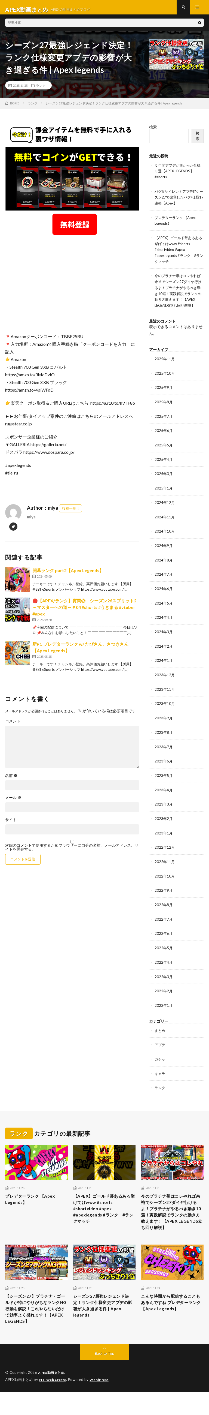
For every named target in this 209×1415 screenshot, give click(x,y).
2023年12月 (165, 677)
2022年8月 (164, 904)
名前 (11, 780)
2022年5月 (164, 947)
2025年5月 (164, 450)
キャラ (160, 1071)
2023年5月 (164, 776)
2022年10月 (165, 876)
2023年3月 (164, 805)
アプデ (160, 1042)
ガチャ (160, 1057)
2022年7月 (164, 918)
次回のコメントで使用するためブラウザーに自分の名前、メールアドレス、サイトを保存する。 (72, 852)
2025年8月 (164, 408)
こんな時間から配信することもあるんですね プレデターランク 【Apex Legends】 (171, 1319)
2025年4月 (164, 464)
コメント (12, 726)
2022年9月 (164, 890)
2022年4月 (164, 961)
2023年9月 (164, 720)
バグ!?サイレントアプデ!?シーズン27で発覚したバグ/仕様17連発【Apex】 (178, 201)
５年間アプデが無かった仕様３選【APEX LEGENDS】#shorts (178, 175)
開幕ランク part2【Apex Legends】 (68, 575)
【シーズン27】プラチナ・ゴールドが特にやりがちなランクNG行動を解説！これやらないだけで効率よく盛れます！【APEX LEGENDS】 (35, 1326)
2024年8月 (164, 564)
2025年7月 (164, 422)
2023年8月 (164, 734)
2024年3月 (164, 635)
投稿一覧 (69, 513)
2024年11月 (165, 521)
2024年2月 (164, 649)
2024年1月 (164, 663)
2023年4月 (164, 791)
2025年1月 (164, 493)
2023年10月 (165, 706)
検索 (153, 131)
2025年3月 (164, 479)
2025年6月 (164, 436)
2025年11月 (165, 365)
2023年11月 (165, 691)
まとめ (160, 1028)
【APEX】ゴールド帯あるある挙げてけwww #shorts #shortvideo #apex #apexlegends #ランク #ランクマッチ (179, 252)
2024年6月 (164, 592)
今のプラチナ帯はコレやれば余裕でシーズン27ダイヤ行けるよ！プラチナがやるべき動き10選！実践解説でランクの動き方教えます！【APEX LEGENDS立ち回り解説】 (178, 295)
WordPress (102, 1403)
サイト (11, 825)
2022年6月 (164, 932)
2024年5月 (164, 606)
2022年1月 (164, 1003)
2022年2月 (164, 989)
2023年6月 (164, 762)
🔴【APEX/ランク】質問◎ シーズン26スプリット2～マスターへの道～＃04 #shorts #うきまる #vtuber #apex (84, 612)
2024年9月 (164, 550)
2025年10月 (165, 379)
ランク (41, 90)
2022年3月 (164, 975)
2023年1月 (164, 833)
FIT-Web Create (54, 1403)
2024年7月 (164, 578)
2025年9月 (164, 394)
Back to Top (104, 1376)
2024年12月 (165, 507)
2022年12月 (165, 847)
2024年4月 (164, 620)
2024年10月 (165, 535)
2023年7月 (164, 748)
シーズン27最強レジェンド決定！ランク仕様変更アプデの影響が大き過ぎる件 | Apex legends (103, 1319)
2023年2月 (164, 819)
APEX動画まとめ (52, 1396)
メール (13, 802)
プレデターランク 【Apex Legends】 (34, 1197)
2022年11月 (165, 862)
